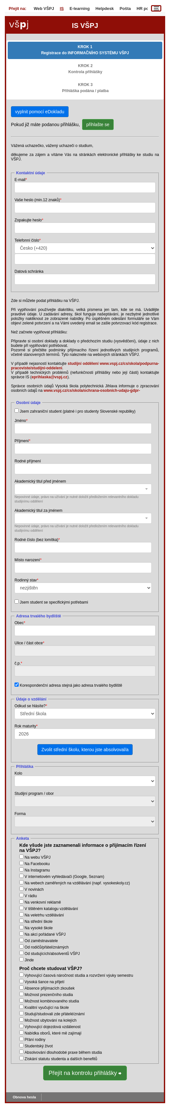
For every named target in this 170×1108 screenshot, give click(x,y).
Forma (20, 814)
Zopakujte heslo (28, 220)
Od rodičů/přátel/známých (46, 947)
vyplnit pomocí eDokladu (39, 111)
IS (62, 8)
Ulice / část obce (28, 643)
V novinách (33, 889)
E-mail (19, 179)
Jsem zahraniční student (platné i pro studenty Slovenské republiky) (78, 411)
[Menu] (156, 8)
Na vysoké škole (38, 928)
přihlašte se (97, 124)
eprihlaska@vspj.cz (49, 377)
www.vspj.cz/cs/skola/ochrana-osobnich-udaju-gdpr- (91, 390)
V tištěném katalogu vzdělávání (51, 908)
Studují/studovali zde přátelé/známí (54, 1014)
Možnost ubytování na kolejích (50, 1020)
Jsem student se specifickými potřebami (54, 602)
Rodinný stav (25, 580)
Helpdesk (105, 8)
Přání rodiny (34, 1039)
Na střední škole (38, 921)
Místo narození (27, 560)
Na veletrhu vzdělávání (44, 915)
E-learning (80, 8)
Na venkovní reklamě (42, 902)
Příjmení (21, 441)
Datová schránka (28, 271)
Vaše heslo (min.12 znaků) (37, 200)
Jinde (29, 960)
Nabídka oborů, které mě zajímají (52, 1033)
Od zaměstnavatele (41, 941)
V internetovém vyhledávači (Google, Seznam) (64, 876)
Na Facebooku (37, 864)
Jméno (20, 420)
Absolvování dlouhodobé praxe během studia (63, 1052)
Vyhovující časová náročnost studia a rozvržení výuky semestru (78, 975)
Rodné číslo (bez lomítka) (36, 539)
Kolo (18, 773)
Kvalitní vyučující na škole (46, 1007)
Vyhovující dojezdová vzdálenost (52, 1027)
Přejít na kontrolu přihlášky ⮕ (85, 1073)
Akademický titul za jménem (38, 510)
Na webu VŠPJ (37, 857)
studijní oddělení (83, 363)
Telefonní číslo (26, 240)
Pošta (125, 8)
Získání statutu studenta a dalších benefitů (60, 1059)
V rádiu (30, 896)
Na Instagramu (37, 870)
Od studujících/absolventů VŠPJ (52, 953)
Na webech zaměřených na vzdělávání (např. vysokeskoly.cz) (77, 883)
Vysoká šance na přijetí (44, 982)
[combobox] (83, 489)
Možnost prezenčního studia (48, 994)
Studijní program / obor (34, 793)
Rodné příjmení (27, 461)
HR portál (146, 8)
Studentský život (38, 1046)
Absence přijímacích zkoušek (49, 988)
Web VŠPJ (44, 8)
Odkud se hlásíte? (30, 706)
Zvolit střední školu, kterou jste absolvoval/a (85, 749)
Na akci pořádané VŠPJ (44, 934)
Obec (19, 623)
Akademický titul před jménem (40, 481)
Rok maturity (25, 726)
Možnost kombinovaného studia (51, 1001)
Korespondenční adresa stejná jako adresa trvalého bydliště (71, 685)
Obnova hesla (24, 1097)
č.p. (17, 663)
